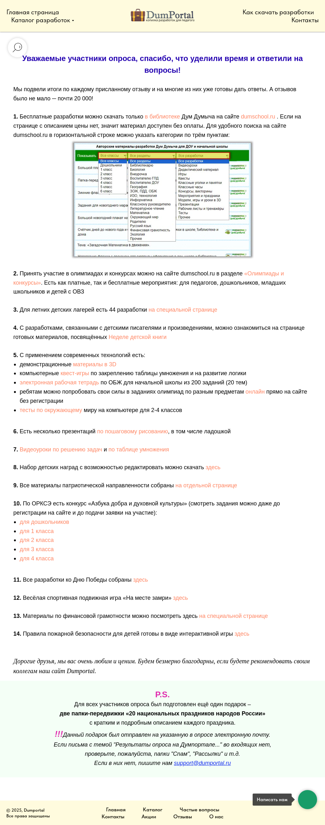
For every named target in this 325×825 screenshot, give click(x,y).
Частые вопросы (199, 809)
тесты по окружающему (51, 410)
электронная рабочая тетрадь (59, 382)
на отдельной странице (206, 485)
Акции (149, 816)
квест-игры (75, 373)
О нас (216, 816)
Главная (116, 809)
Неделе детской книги (138, 337)
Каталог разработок (40, 20)
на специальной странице (183, 310)
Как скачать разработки (278, 12)
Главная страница (32, 12)
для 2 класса (37, 540)
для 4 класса (37, 558)
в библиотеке (162, 116)
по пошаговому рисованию (132, 431)
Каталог (152, 809)
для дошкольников (44, 522)
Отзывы (182, 816)
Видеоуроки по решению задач (61, 449)
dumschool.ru (258, 116)
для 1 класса (37, 531)
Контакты (305, 20)
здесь (213, 467)
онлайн (255, 392)
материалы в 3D (94, 364)
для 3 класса (37, 549)
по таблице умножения (139, 449)
